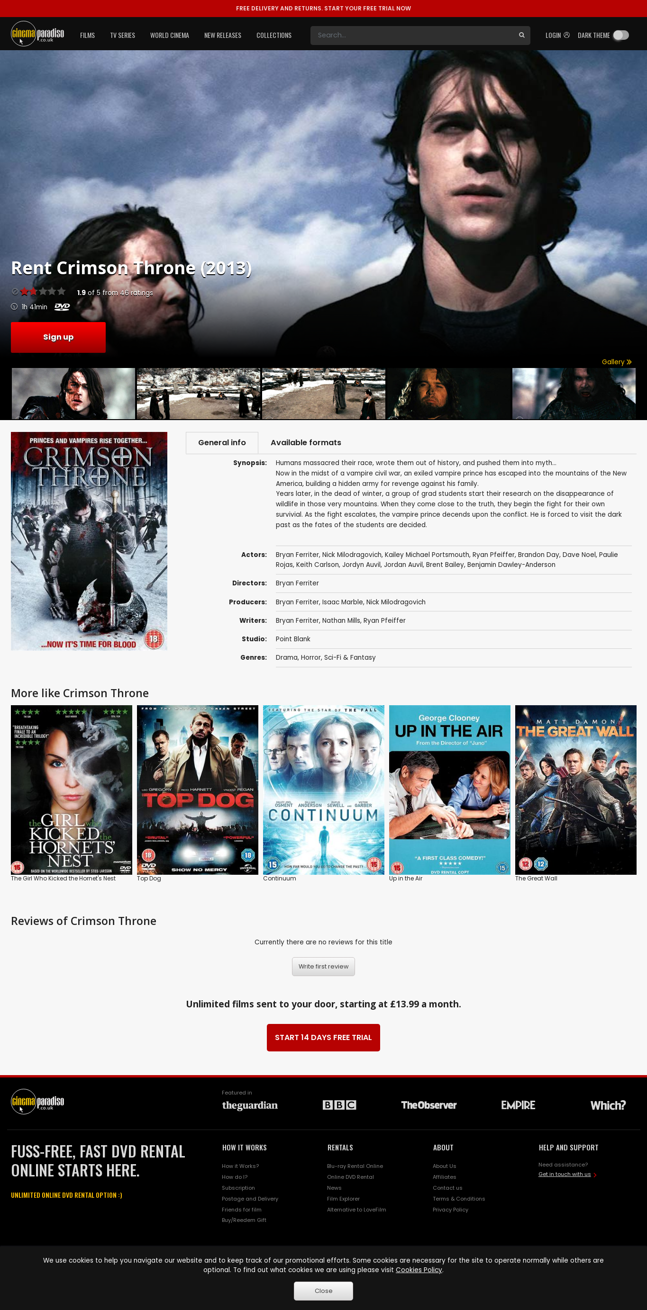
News (334, 1188)
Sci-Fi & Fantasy (350, 657)
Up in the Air (405, 878)
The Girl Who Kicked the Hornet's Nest (63, 878)
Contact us (448, 1188)
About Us (444, 1166)
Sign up (58, 337)
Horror (311, 657)
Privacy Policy (450, 1209)
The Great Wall (536, 878)
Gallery (617, 362)
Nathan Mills (341, 620)
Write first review (324, 966)
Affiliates (444, 1177)
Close (324, 1291)
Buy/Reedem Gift (244, 1220)
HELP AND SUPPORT (569, 1147)
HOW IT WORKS (244, 1147)
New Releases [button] (222, 35)
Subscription (238, 1188)
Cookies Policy (419, 1269)
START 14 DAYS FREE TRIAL (323, 1037)
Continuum (279, 878)
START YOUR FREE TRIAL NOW (323, 8)
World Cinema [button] (169, 35)
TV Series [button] (122, 35)
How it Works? (240, 1166)
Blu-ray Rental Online (355, 1166)
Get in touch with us (564, 1174)
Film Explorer (343, 1198)
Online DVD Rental (350, 1177)
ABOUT (443, 1147)
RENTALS (340, 1147)
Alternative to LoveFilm (356, 1209)
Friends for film (242, 1209)
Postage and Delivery (250, 1198)
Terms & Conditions (459, 1198)
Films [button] (87, 35)
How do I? (234, 1177)
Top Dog (149, 878)
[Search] (411, 35)
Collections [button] (274, 35)
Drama (287, 657)
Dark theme (594, 35)
